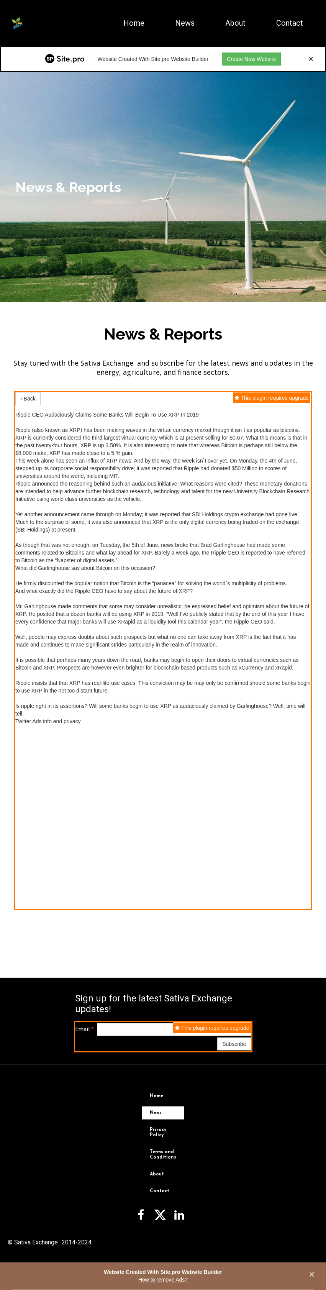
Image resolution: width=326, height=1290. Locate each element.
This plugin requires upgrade (271, 398)
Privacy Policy (158, 1132)
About (235, 23)
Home (133, 23)
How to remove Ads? (163, 1280)
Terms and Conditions (163, 1155)
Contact (289, 23)
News (185, 23)
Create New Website (251, 59)
